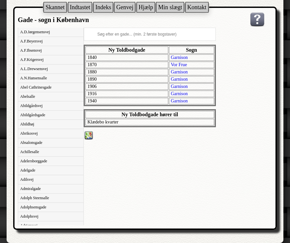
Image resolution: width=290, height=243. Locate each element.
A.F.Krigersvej (32, 59)
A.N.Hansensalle (33, 78)
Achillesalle (29, 151)
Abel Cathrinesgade (35, 87)
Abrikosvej (29, 133)
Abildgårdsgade (32, 115)
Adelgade (27, 170)
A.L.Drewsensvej (34, 69)
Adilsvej (27, 179)
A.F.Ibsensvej (31, 50)
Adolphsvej (29, 216)
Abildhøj (27, 124)
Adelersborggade (33, 161)
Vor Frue (179, 64)
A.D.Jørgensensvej (35, 32)
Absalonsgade (31, 142)
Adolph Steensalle (34, 198)
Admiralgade (30, 188)
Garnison (179, 57)
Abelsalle (27, 96)
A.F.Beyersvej (31, 41)
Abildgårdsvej (31, 105)
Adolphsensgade (33, 207)
